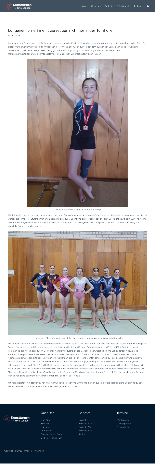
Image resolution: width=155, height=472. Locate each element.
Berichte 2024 (85, 427)
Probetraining (123, 427)
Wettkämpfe (123, 420)
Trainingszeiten (124, 423)
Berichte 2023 (85, 430)
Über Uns (45, 420)
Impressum (46, 430)
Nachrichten (47, 427)
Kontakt (45, 423)
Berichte (83, 420)
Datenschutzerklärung (52, 434)
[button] (148, 6)
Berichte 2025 (85, 423)
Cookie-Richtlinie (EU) (52, 437)
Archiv (82, 434)
